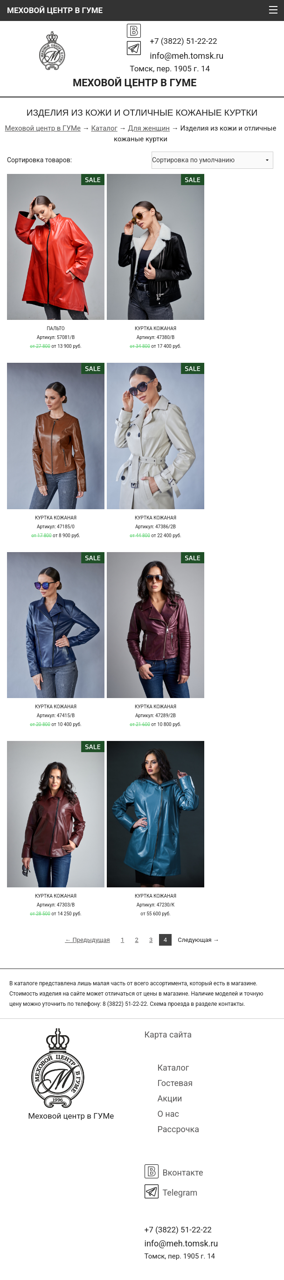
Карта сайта (168, 1034)
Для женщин (149, 128)
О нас (168, 1114)
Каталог (104, 128)
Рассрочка (179, 1129)
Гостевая (175, 1083)
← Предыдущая (87, 939)
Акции (170, 1098)
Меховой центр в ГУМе (43, 128)
